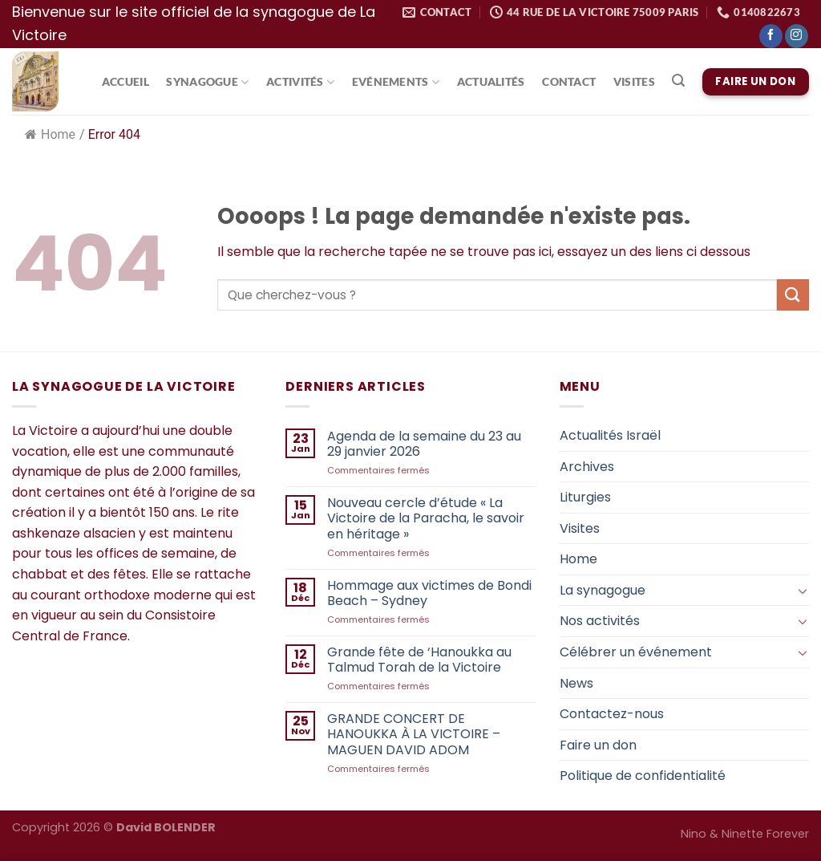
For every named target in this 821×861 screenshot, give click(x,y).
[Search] (679, 80)
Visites (634, 81)
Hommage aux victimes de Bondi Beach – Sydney (429, 593)
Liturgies (585, 497)
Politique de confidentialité (643, 775)
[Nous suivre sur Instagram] (796, 36)
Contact (569, 81)
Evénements (395, 82)
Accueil (125, 81)
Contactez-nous (612, 714)
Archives (587, 466)
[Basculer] (802, 590)
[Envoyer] (793, 295)
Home (50, 134)
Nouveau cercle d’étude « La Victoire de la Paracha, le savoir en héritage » (425, 518)
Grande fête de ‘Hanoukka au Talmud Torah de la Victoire (419, 659)
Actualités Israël (610, 435)
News (576, 683)
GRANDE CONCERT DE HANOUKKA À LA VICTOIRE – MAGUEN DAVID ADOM (413, 734)
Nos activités (600, 620)
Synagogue (207, 82)
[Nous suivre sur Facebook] (771, 36)
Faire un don (598, 745)
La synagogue (602, 590)
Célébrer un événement (636, 652)
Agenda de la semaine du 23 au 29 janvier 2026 (424, 443)
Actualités (491, 81)
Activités (300, 82)
